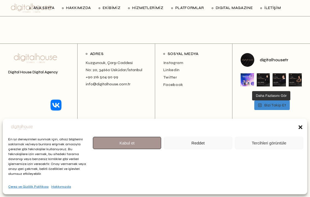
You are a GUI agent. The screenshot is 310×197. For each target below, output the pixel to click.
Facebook (173, 84)
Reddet (198, 143)
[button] (300, 127)
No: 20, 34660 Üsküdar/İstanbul (114, 70)
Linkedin (171, 70)
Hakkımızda (61, 187)
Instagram (173, 62)
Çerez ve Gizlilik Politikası (28, 187)
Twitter (170, 77)
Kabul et (126, 143)
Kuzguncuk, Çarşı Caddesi (109, 62)
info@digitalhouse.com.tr (108, 84)
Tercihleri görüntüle (269, 143)
